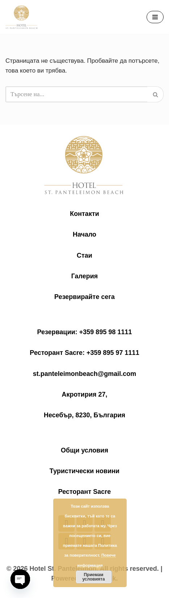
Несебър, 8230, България (84, 415)
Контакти (84, 213)
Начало (84, 234)
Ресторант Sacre (84, 491)
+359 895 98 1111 (105, 332)
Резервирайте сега (84, 296)
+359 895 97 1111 (112, 352)
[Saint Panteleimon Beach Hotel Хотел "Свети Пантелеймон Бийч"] (21, 17)
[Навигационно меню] (155, 17)
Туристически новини (84, 471)
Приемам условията (93, 577)
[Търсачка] (76, 94)
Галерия (84, 276)
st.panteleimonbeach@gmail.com (84, 373)
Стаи (84, 255)
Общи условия (84, 450)
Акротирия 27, (84, 394)
